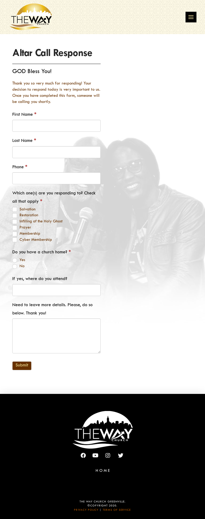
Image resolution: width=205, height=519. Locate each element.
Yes (18, 260)
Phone (19, 167)
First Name (24, 115)
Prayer (21, 227)
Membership (26, 233)
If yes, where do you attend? (39, 279)
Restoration (25, 215)
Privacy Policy (86, 510)
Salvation (24, 209)
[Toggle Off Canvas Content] (191, 17)
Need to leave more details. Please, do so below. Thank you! (52, 309)
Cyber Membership (32, 239)
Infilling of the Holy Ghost (37, 221)
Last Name (24, 141)
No (18, 266)
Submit (21, 365)
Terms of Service (117, 510)
